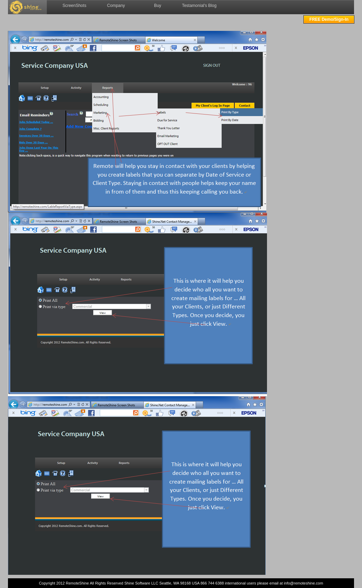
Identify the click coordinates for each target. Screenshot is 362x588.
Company (116, 5)
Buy (157, 5)
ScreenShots (74, 5)
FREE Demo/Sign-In (328, 19)
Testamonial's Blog (199, 5)
